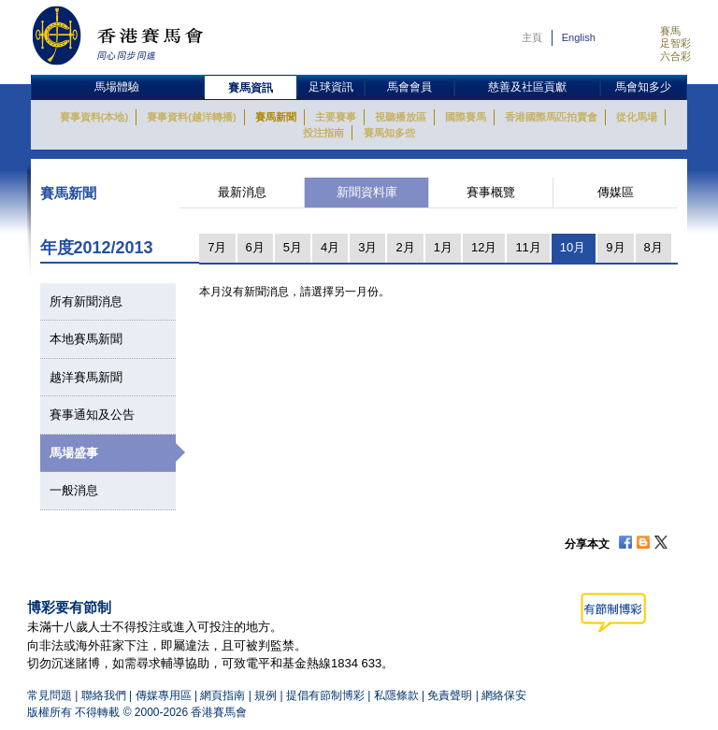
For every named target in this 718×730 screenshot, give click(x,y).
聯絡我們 (103, 695)
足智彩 (675, 43)
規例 (267, 695)
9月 (615, 247)
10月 (572, 247)
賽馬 (670, 30)
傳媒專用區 (164, 695)
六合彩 (675, 56)
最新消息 (242, 192)
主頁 (532, 37)
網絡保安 (503, 695)
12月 (483, 247)
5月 (292, 247)
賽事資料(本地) (94, 116)
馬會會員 (409, 86)
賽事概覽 (491, 192)
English (579, 37)
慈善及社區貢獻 (527, 86)
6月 (255, 247)
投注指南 (323, 132)
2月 (404, 247)
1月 (443, 247)
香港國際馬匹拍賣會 (551, 116)
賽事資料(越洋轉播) (191, 116)
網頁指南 (222, 695)
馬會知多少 (643, 86)
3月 (367, 247)
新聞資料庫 (367, 192)
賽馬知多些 (389, 132)
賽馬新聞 (275, 116)
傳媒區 (615, 192)
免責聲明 (449, 695)
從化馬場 (636, 116)
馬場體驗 (116, 86)
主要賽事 (335, 116)
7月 (217, 247)
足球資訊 (331, 86)
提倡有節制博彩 (325, 695)
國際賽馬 (465, 116)
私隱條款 (396, 695)
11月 (527, 247)
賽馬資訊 (250, 87)
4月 (330, 247)
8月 (653, 247)
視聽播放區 (400, 116)
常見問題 (49, 695)
